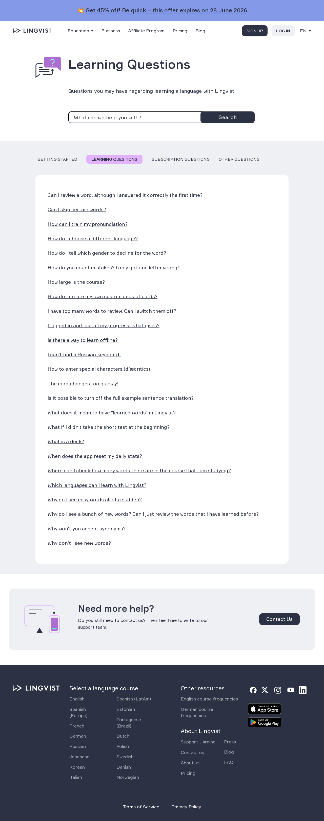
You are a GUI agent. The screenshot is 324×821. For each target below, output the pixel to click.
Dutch (122, 736)
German (77, 736)
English (77, 698)
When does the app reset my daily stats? (95, 456)
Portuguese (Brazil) (128, 723)
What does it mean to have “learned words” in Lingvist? (112, 413)
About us (190, 762)
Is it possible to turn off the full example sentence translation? (121, 398)
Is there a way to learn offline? (83, 340)
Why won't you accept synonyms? (87, 529)
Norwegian (127, 777)
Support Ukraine (198, 741)
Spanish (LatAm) (133, 698)
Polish (122, 746)
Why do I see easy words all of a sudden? (95, 500)
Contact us (192, 752)
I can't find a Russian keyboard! (84, 354)
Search (227, 117)
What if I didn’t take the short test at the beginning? (109, 427)
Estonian (125, 709)
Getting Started (57, 159)
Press (230, 741)
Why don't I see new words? (79, 543)
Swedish (125, 756)
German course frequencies (197, 712)
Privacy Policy (186, 806)
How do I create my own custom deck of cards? (102, 296)
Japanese (79, 756)
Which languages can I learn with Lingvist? (97, 485)
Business (110, 30)
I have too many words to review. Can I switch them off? (112, 311)
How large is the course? (76, 282)
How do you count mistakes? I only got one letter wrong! (113, 268)
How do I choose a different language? (93, 239)
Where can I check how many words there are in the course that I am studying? (139, 470)
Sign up (255, 30)
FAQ (228, 762)
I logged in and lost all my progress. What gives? (103, 325)
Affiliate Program (146, 30)
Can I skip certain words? (77, 209)
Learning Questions (114, 159)
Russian (77, 746)
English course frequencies (209, 698)
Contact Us (279, 619)
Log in (283, 30)
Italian (75, 777)
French (76, 726)
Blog (200, 30)
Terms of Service (141, 806)
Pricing (180, 30)
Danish (123, 767)
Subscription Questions (181, 159)
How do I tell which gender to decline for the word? (107, 253)
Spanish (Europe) (78, 712)
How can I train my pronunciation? (88, 224)
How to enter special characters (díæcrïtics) (99, 369)
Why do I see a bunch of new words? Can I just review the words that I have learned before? (153, 514)
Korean (77, 767)
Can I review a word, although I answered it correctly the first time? (125, 195)
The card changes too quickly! (83, 384)
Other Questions (239, 159)
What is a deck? (66, 441)
